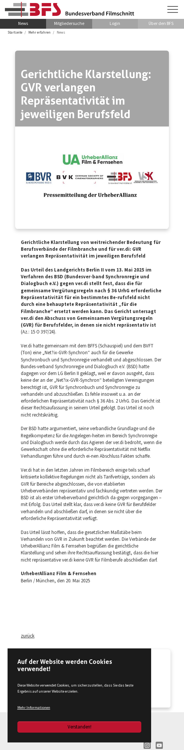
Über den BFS (160, 23)
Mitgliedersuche (69, 23)
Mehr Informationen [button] (33, 707)
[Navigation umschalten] (172, 9)
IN (147, 745)
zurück (27, 636)
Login (115, 23)
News (23, 23)
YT (159, 745)
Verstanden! (79, 727)
